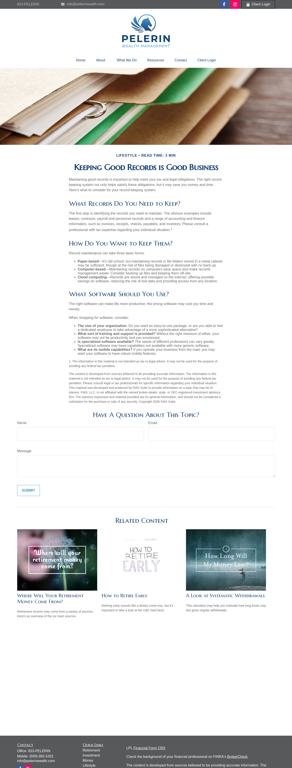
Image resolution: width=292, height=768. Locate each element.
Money (88, 760)
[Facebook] (223, 4)
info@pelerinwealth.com (82, 4)
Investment (91, 755)
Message (24, 451)
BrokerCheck (237, 757)
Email (152, 423)
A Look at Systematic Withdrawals (225, 596)
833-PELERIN (28, 4)
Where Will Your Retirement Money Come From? (50, 598)
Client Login (258, 4)
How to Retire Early (124, 596)
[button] (81, 60)
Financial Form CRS (149, 748)
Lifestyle (89, 765)
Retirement (91, 750)
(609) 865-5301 (42, 756)
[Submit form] (28, 490)
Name (22, 423)
